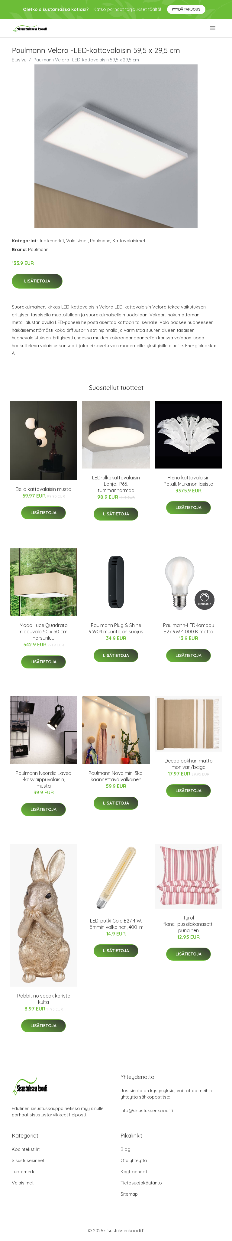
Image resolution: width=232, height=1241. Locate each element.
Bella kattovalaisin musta (43, 489)
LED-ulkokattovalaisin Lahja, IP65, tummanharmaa (116, 484)
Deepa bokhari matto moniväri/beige (189, 764)
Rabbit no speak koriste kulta (43, 999)
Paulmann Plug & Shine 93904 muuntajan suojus (116, 628)
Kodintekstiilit (26, 1149)
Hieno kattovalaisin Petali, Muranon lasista (188, 481)
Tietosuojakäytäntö (141, 1183)
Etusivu (19, 60)
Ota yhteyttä (134, 1160)
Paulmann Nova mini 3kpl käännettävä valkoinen (116, 776)
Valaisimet (77, 240)
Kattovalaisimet (128, 240)
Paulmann (100, 240)
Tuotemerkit (51, 240)
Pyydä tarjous (186, 9)
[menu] (213, 28)
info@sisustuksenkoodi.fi (147, 1110)
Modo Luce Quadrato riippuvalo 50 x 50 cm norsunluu (44, 631)
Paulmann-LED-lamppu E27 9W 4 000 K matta (188, 628)
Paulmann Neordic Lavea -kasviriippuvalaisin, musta (43, 779)
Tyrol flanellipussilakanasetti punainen (188, 924)
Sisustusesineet (28, 1160)
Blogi (126, 1149)
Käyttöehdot (134, 1171)
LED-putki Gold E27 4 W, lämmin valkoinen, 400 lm (116, 924)
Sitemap (129, 1194)
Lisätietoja (37, 281)
